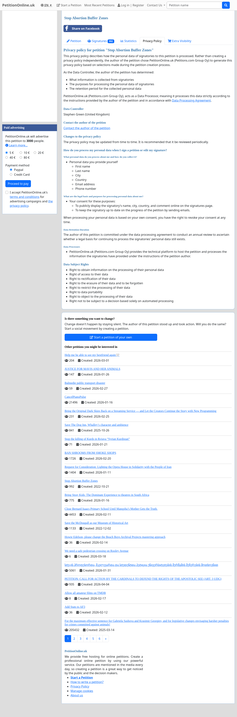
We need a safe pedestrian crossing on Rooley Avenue (96, 550)
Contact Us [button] (155, 5)
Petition (74, 41)
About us (77, 695)
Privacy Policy (152, 41)
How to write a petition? (87, 682)
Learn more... (16, 145)
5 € (12, 153)
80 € (27, 157)
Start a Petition (69, 5)
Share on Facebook (82, 28)
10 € (27, 153)
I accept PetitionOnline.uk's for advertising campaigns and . (31, 199)
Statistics (129, 41)
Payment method (17, 165)
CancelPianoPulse (75, 396)
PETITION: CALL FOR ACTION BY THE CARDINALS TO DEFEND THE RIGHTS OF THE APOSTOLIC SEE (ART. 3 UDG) (143, 578)
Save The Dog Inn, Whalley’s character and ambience (96, 424)
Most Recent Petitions (99, 5)
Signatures (100, 41)
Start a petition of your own (111, 337)
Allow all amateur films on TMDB (85, 593)
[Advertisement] (29, 66)
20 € (41, 153)
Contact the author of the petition (87, 128)
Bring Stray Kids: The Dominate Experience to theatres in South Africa (107, 494)
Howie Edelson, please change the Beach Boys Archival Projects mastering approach (115, 537)
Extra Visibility (179, 41)
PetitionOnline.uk (18, 5)
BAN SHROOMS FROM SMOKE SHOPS (90, 452)
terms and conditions (24, 197)
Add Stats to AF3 (75, 606)
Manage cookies (82, 691)
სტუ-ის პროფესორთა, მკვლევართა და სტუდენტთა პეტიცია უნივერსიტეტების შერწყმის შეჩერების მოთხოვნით (141, 565)
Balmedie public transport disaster (85, 383)
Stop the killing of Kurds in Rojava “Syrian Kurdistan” (97, 439)
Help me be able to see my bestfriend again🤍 (92, 355)
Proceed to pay (18, 184)
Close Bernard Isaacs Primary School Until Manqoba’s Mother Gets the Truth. (111, 508)
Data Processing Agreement (191, 100)
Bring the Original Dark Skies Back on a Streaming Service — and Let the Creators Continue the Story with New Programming (140, 411)
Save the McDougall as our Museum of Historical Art (96, 522)
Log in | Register (131, 5)
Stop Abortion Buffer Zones (81, 480)
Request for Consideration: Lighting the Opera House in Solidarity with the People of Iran (118, 466)
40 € (13, 157)
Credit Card (22, 175)
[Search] (194, 5)
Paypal (18, 170)
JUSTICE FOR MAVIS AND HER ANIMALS (92, 368)
